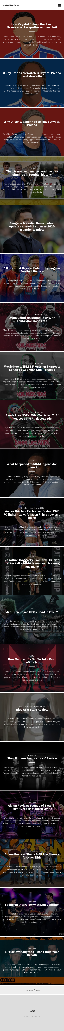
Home (32, 1010)
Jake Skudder (11, 5)
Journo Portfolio (35, 1016)
